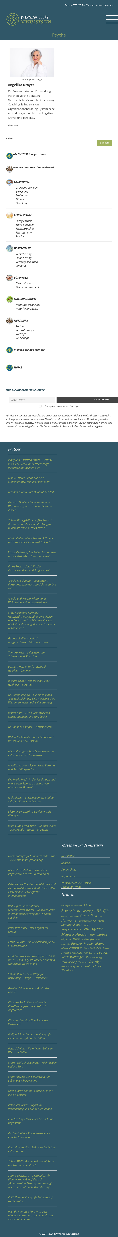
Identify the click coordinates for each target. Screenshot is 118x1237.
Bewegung (22, 191)
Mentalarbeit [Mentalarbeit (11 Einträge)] (98, 934)
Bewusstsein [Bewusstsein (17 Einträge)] (70, 910)
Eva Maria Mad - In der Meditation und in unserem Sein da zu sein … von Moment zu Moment (32, 784)
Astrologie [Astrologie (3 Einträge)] (65, 905)
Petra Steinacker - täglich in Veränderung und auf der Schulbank (32, 1108)
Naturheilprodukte (27, 308)
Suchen (9, 138)
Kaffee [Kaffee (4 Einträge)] (101, 920)
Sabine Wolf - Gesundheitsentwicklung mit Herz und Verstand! (32, 1164)
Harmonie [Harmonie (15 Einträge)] (68, 920)
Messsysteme (24, 232)
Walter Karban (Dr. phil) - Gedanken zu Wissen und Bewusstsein (32, 740)
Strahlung (21, 203)
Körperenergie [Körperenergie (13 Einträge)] (71, 929)
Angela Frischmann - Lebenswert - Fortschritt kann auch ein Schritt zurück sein (32, 585)
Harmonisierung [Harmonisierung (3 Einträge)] (85, 920)
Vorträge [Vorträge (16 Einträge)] (94, 961)
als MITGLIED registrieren (30, 154)
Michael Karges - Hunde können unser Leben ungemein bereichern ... (32, 754)
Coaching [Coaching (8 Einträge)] (87, 910)
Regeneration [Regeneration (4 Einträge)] (75, 947)
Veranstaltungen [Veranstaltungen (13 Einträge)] (73, 957)
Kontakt (66, 862)
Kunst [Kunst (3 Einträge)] (86, 925)
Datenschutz (68, 869)
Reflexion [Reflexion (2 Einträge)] (64, 948)
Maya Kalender (25, 224)
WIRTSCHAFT (22, 248)
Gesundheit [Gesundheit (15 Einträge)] (88, 915)
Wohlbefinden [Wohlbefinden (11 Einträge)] (94, 966)
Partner (20, 326)
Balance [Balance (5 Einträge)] (87, 905)
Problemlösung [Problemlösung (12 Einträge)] (94, 943)
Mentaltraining (25, 228)
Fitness (20, 199)
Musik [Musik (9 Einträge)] (76, 939)
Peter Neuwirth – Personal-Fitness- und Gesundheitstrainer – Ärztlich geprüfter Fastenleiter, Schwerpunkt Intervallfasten (32, 891)
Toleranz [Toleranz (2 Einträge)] (92, 953)
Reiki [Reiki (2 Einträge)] (85, 948)
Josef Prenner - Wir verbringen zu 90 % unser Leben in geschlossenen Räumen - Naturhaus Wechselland (32, 961)
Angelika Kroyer (21, 85)
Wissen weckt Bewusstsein (82, 844)
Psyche (20, 236)
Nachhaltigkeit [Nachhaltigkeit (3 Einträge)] (88, 939)
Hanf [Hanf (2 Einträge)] (100, 916)
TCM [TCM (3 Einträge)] (86, 952)
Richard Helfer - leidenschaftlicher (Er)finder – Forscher (32, 684)
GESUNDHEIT (22, 182)
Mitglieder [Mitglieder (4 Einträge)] (66, 939)
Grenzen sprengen (26, 187)
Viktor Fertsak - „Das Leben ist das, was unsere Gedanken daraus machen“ (32, 555)
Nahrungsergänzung (28, 305)
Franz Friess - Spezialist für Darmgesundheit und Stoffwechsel (32, 569)
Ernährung (22, 195)
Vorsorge (21, 265)
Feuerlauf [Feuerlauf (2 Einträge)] (64, 916)
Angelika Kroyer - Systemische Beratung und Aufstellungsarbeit (32, 768)
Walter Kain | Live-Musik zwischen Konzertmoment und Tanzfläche (32, 716)
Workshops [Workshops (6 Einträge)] (67, 970)
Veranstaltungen (25, 330)
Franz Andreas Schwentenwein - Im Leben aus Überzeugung (32, 1080)
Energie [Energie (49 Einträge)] (101, 910)
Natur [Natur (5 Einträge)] (98, 939)
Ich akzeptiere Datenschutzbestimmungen (61, 406)
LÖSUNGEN (21, 277)
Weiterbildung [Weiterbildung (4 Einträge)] (68, 966)
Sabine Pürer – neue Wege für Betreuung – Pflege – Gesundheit (32, 977)
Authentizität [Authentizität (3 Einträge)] (76, 905)
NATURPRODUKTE (25, 299)
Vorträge (21, 334)
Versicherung (23, 254)
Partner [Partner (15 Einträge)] (76, 943)
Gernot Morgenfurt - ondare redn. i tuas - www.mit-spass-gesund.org (32, 859)
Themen (67, 893)
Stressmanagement (27, 287)
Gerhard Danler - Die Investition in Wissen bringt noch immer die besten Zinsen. (32, 507)
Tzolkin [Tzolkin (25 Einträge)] (102, 951)
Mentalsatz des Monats (29, 350)
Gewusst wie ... (25, 283)
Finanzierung (23, 258)
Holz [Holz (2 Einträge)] (94, 921)
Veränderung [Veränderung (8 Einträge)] (69, 962)
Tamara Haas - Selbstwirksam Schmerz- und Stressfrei (32, 655)
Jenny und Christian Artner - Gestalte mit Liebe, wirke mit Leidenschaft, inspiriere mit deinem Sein (30, 463)
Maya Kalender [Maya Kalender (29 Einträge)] (74, 934)
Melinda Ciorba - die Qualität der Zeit (32, 493)
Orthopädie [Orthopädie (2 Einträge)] (65, 944)
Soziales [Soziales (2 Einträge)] (106, 948)
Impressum (68, 876)
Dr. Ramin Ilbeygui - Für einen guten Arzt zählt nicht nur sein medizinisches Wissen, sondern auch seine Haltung (31, 698)
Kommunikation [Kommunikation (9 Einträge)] (71, 924)
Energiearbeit (24, 221)
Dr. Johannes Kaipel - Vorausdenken (30, 726)
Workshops (22, 338)
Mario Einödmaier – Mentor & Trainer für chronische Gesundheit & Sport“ (32, 541)
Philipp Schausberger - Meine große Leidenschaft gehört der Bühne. (32, 1037)
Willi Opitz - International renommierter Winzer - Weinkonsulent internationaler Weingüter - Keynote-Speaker (32, 913)
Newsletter (67, 856)
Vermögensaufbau (27, 262)
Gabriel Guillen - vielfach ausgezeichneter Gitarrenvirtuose (32, 641)
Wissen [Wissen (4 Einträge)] (79, 966)
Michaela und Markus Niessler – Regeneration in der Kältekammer (32, 873)
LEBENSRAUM (22, 215)
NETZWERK (78, 5)
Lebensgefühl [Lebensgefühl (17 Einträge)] (93, 928)
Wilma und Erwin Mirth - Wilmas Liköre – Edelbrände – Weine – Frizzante (32, 829)
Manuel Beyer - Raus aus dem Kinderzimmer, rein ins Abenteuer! (32, 481)
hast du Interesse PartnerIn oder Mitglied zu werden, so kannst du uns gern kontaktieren (30, 1215)
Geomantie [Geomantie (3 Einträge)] (74, 916)
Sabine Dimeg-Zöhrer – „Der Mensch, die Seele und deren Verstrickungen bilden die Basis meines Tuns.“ (32, 525)
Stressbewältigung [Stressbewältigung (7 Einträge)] (71, 952)
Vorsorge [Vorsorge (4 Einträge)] (82, 962)
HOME (17, 367)
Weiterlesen (13, 125)
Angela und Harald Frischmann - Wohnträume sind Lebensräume (32, 601)
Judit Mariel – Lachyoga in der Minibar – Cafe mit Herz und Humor (32, 800)
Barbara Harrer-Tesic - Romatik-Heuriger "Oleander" (32, 670)
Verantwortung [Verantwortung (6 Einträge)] (94, 957)
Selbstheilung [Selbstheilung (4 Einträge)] (94, 947)
